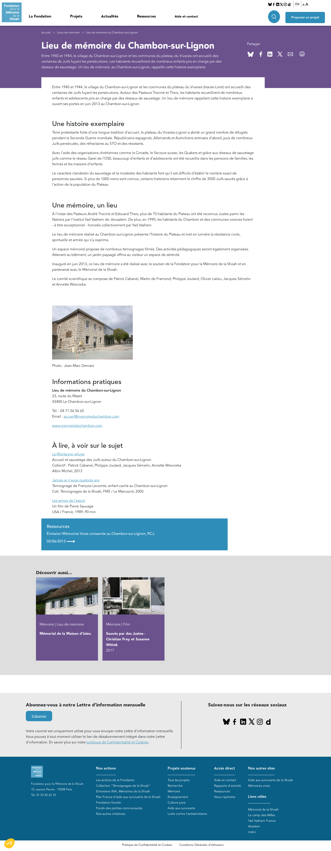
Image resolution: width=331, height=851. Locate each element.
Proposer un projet (308, 15)
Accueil (46, 33)
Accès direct (224, 768)
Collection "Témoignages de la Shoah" (123, 785)
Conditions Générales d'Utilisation (201, 845)
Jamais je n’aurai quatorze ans (76, 480)
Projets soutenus (181, 768)
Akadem (254, 826)
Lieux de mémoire (68, 33)
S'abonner (39, 716)
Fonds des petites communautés (119, 808)
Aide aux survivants (181, 808)
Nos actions (106, 768)
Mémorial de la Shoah (263, 809)
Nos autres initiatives (110, 813)
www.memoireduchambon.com (77, 425)
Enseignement (178, 797)
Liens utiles (257, 797)
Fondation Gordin (108, 802)
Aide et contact (186, 16)
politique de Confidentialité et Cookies (117, 742)
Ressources (146, 16)
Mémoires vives (259, 785)
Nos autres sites (261, 768)
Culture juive (177, 802)
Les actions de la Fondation (115, 780)
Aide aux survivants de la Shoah (270, 780)
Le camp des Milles (261, 815)
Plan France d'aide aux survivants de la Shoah (128, 797)
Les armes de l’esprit (68, 500)
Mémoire (174, 791)
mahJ (252, 832)
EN (299, 4)
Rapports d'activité (227, 785)
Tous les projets (178, 780)
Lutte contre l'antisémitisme (187, 813)
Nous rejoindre (224, 797)
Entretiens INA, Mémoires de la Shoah (123, 791)
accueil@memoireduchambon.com (91, 416)
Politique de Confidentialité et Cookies (147, 845)
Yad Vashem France (262, 820)
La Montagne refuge (68, 454)
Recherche (175, 785)
